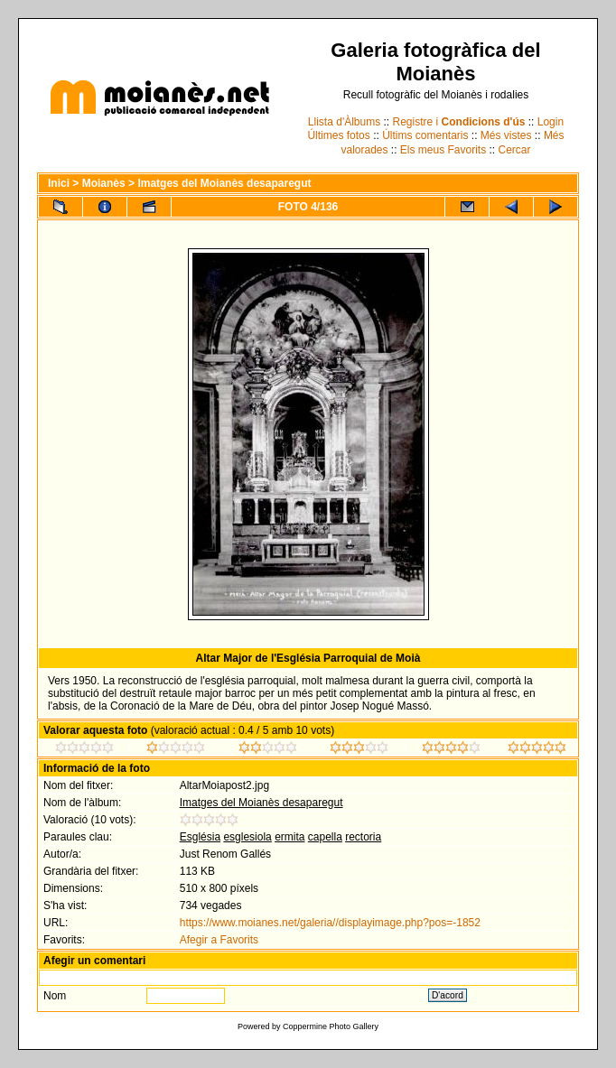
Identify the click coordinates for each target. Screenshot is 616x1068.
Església (200, 837)
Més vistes (506, 135)
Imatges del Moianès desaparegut (224, 183)
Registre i (459, 122)
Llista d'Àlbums (344, 122)
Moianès (104, 183)
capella (325, 837)
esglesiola (247, 837)
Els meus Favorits (443, 150)
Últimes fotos (338, 135)
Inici (59, 183)
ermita (289, 837)
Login (550, 122)
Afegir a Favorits (219, 939)
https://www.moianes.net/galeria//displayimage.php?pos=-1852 (330, 922)
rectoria (363, 837)
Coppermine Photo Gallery (330, 1026)
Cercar (515, 150)
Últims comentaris (425, 135)
